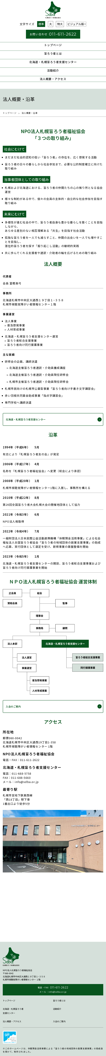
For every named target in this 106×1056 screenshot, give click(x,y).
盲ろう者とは (53, 53)
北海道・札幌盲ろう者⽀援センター (53, 62)
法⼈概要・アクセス (53, 79)
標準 (41, 24)
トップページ (53, 45)
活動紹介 (53, 70)
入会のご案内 (13, 706)
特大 (60, 24)
